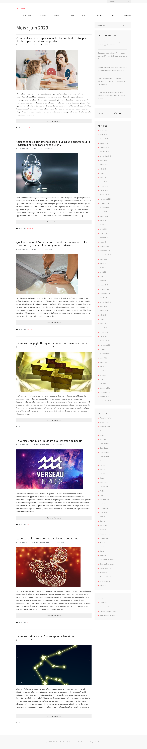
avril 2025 (103, 177)
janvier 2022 (104, 336)
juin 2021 (103, 366)
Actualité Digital (105, 418)
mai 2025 (103, 173)
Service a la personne (33, 128)
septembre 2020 (105, 401)
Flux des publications (107, 607)
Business (43, 15)
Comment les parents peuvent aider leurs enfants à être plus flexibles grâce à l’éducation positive (51, 39)
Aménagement (105, 426)
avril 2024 (103, 229)
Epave (102, 478)
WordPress (98, 742)
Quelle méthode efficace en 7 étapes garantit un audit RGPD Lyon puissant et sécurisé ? (111, 95)
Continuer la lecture (54, 121)
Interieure (100, 15)
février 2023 (104, 281)
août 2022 (103, 306)
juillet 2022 (104, 311)
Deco (101, 461)
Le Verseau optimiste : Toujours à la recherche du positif (49, 441)
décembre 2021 (105, 341)
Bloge (21, 8)
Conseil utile (104, 444)
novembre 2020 (105, 392)
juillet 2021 (104, 362)
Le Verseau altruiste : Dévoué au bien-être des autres (47, 538)
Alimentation (27, 15)
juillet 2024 (104, 216)
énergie (102, 469)
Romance (103, 542)
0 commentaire (47, 45)
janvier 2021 (104, 384)
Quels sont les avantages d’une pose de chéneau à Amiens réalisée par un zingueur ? (112, 56)
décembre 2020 (105, 388)
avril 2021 (103, 375)
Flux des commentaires (108, 611)
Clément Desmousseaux (41, 347)
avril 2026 (103, 130)
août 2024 (103, 212)
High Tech (85, 15)
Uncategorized (105, 581)
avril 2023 (103, 272)
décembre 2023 (105, 246)
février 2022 (104, 332)
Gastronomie (104, 499)
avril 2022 (103, 324)
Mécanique (30, 228)
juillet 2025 (104, 165)
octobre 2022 (104, 298)
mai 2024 (103, 225)
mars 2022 (103, 328)
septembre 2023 (105, 255)
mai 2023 (103, 268)
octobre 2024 (104, 203)
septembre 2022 (105, 302)
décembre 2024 (105, 195)
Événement (104, 487)
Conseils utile (104, 448)
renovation (104, 538)
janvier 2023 (104, 285)
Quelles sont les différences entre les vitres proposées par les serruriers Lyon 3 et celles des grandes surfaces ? (52, 244)
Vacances (103, 585)
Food (101, 495)
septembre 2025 (105, 156)
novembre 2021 (105, 345)
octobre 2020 (104, 397)
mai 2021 (103, 371)
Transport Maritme (106, 577)
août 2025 (103, 160)
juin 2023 (103, 263)
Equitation (103, 482)
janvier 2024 (104, 242)
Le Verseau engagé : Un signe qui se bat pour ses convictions (51, 343)
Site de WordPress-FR (107, 615)
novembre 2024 (105, 199)
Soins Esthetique (106, 568)
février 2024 (104, 238)
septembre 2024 (105, 208)
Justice (102, 517)
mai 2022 (103, 319)
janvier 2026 (104, 143)
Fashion (71, 15)
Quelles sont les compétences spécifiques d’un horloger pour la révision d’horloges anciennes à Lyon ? (53, 143)
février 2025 (104, 186)
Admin (35, 45)
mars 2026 (103, 135)
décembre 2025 (105, 147)
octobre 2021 (104, 349)
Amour (102, 431)
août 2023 (103, 259)
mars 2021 (103, 379)
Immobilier (104, 508)
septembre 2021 (105, 354)
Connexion (103, 602)
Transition (127, 15)
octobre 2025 (104, 152)
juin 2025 (103, 169)
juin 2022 (103, 315)
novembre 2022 (105, 293)
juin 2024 (103, 220)
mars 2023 (103, 276)
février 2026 (104, 139)
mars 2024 (103, 233)
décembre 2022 (105, 289)
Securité (29, 329)
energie (102, 465)
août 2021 (103, 358)
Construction (104, 457)
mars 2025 (103, 182)
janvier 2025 (104, 190)
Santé (113, 15)
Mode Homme (105, 534)
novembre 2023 (105, 250)
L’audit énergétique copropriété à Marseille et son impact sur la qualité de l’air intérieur (111, 81)
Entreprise (57, 15)
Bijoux (102, 435)
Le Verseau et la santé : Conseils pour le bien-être (45, 636)
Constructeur (104, 452)
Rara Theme (82, 742)
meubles (103, 530)
